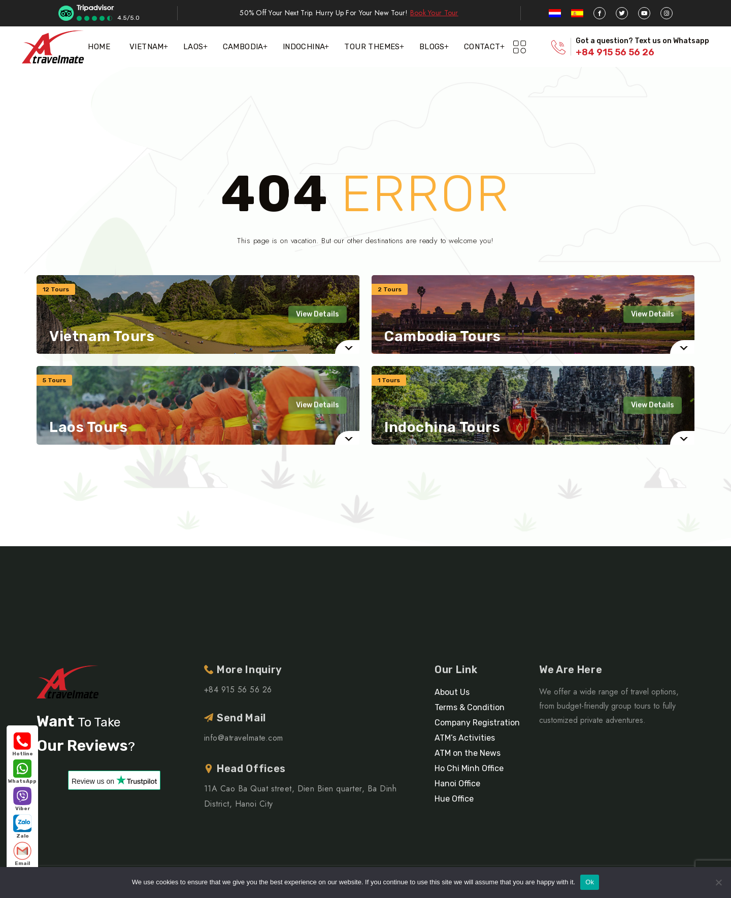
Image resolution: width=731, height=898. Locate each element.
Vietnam (146, 46)
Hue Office (454, 799)
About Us (452, 692)
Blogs (432, 46)
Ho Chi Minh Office (469, 768)
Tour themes (372, 46)
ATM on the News (468, 753)
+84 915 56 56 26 (615, 52)
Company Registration (477, 722)
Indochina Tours (442, 427)
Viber (22, 799)
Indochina (304, 46)
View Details (317, 314)
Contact (482, 46)
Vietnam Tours (101, 336)
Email (22, 854)
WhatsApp (22, 771)
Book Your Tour (434, 13)
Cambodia (243, 46)
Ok (589, 882)
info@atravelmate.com (243, 738)
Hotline (22, 744)
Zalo (22, 826)
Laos (193, 46)
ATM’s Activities (465, 738)
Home (99, 46)
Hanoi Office (457, 783)
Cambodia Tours (442, 336)
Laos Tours (88, 427)
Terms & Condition (470, 707)
